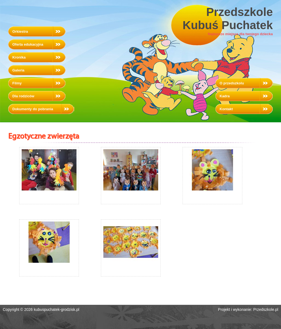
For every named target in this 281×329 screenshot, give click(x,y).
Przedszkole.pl (265, 309)
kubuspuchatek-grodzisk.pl (56, 309)
